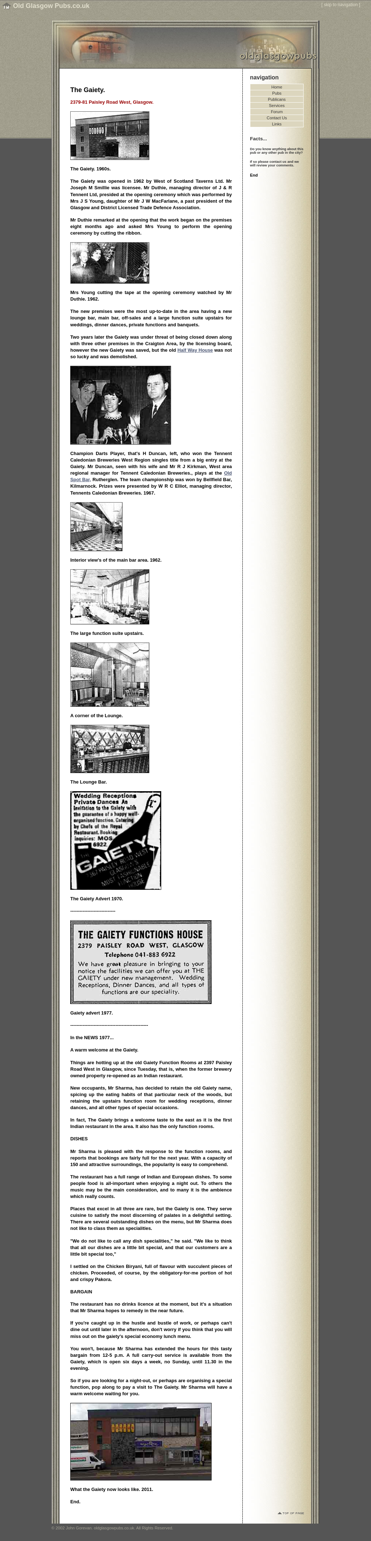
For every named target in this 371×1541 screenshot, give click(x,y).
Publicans (277, 99)
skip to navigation (341, 4)
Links (277, 124)
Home (276, 87)
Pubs (277, 93)
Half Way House (195, 350)
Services (276, 105)
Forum (277, 112)
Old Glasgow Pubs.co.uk (51, 5)
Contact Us (277, 118)
